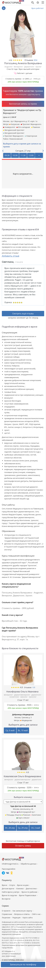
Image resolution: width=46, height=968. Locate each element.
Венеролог (18, 66)
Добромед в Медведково (23, 714)
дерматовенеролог (22, 695)
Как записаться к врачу (22, 911)
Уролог (38, 66)
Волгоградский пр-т (26, 812)
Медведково (26, 720)
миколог (24, 697)
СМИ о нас (36, 914)
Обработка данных (28, 864)
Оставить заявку (23, 845)
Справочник (7, 914)
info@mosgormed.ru (10, 864)
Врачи (4, 885)
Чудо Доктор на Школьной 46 (23, 806)
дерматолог (36, 695)
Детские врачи (8, 888)
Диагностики (31, 888)
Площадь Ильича (13, 815)
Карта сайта (28, 917)
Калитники (35, 815)
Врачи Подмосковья (27, 895)
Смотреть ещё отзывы (23, 313)
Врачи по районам (29, 892)
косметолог (15, 697)
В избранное (4, 8)
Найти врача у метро (10, 892)
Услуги (12, 885)
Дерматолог (29, 66)
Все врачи (6, 899)
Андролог (9, 66)
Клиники (20, 888)
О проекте (6, 911)
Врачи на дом (22, 885)
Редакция (16, 917)
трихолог (32, 697)
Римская (26, 815)
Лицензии (6, 917)
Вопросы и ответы (22, 914)
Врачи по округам (9, 895)
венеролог (8, 695)
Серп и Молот (23, 818)
